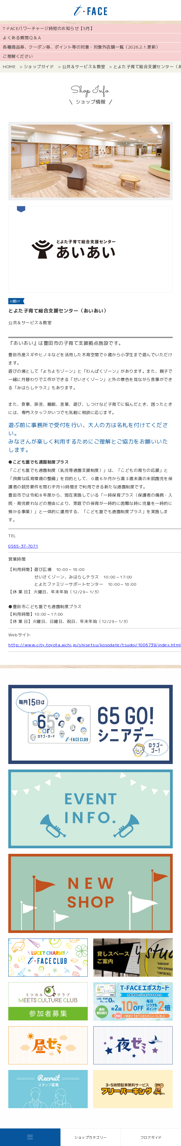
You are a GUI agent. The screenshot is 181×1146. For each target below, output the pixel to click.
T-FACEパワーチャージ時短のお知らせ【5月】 (48, 28)
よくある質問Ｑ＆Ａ (22, 38)
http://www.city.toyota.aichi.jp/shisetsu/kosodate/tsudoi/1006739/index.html (94, 645)
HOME (9, 67)
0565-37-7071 (23, 546)
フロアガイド (151, 1137)
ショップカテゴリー (90, 1137)
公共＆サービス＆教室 (83, 67)
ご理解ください (18, 56)
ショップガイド (39, 67)
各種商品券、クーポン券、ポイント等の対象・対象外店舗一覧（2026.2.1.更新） (81, 47)
